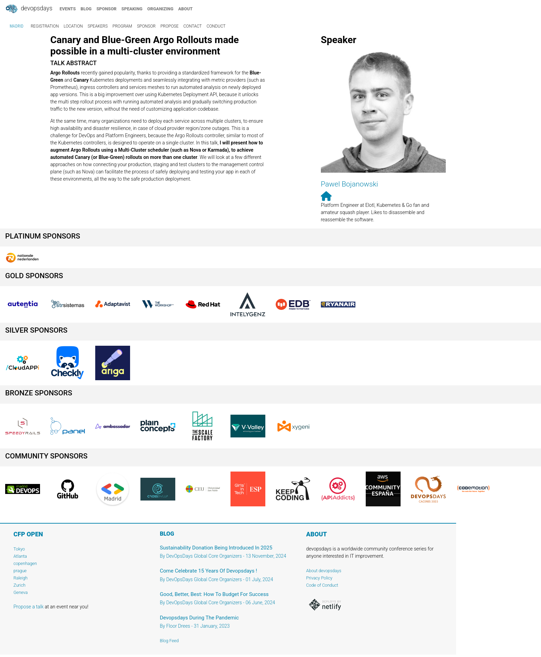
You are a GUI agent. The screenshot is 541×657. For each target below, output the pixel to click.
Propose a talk (28, 606)
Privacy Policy (319, 577)
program (122, 26)
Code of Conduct (322, 585)
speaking (131, 8)
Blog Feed (169, 640)
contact (192, 26)
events (68, 8)
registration (45, 26)
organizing (160, 8)
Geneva (20, 592)
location (73, 26)
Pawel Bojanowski (349, 184)
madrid (16, 26)
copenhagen (25, 563)
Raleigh (20, 577)
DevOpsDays (28, 9)
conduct (216, 26)
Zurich (19, 585)
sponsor (106, 8)
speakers (98, 26)
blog (86, 8)
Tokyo (19, 549)
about (185, 8)
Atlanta (20, 556)
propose (169, 26)
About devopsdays (323, 570)
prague (20, 570)
